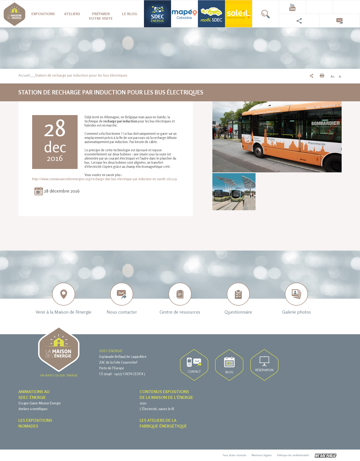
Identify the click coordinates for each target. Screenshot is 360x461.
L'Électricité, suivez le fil (157, 409)
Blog (229, 365)
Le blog (129, 13)
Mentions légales (262, 455)
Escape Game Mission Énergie (39, 403)
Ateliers (72, 13)
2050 (143, 403)
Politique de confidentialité (293, 455)
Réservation (264, 364)
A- (340, 76)
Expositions (43, 13)
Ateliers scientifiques (33, 409)
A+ (333, 77)
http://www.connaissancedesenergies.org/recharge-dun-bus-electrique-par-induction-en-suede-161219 (104, 179)
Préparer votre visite (101, 16)
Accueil (24, 75)
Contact (194, 365)
